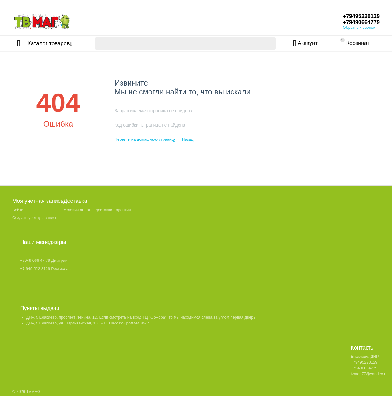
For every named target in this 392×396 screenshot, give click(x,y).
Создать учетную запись (34, 217)
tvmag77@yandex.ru (369, 374)
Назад (187, 139)
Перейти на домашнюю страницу (145, 139)
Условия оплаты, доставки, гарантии (97, 210)
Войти (17, 210)
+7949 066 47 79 (35, 260)
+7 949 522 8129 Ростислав (45, 268)
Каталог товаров (49, 43)
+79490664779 (361, 22)
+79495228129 (361, 16)
